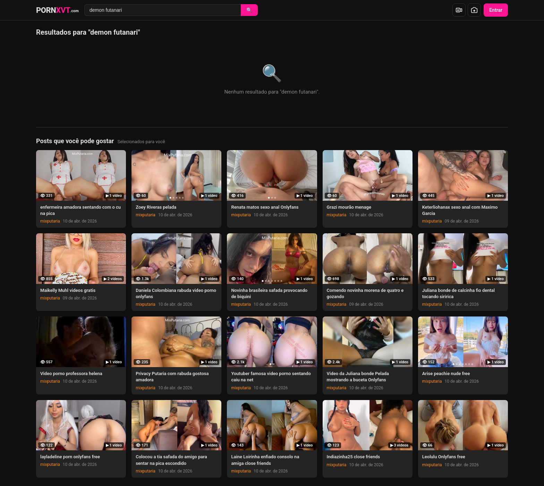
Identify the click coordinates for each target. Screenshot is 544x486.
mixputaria (50, 221)
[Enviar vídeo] (459, 10)
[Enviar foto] (474, 10)
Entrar (495, 10)
